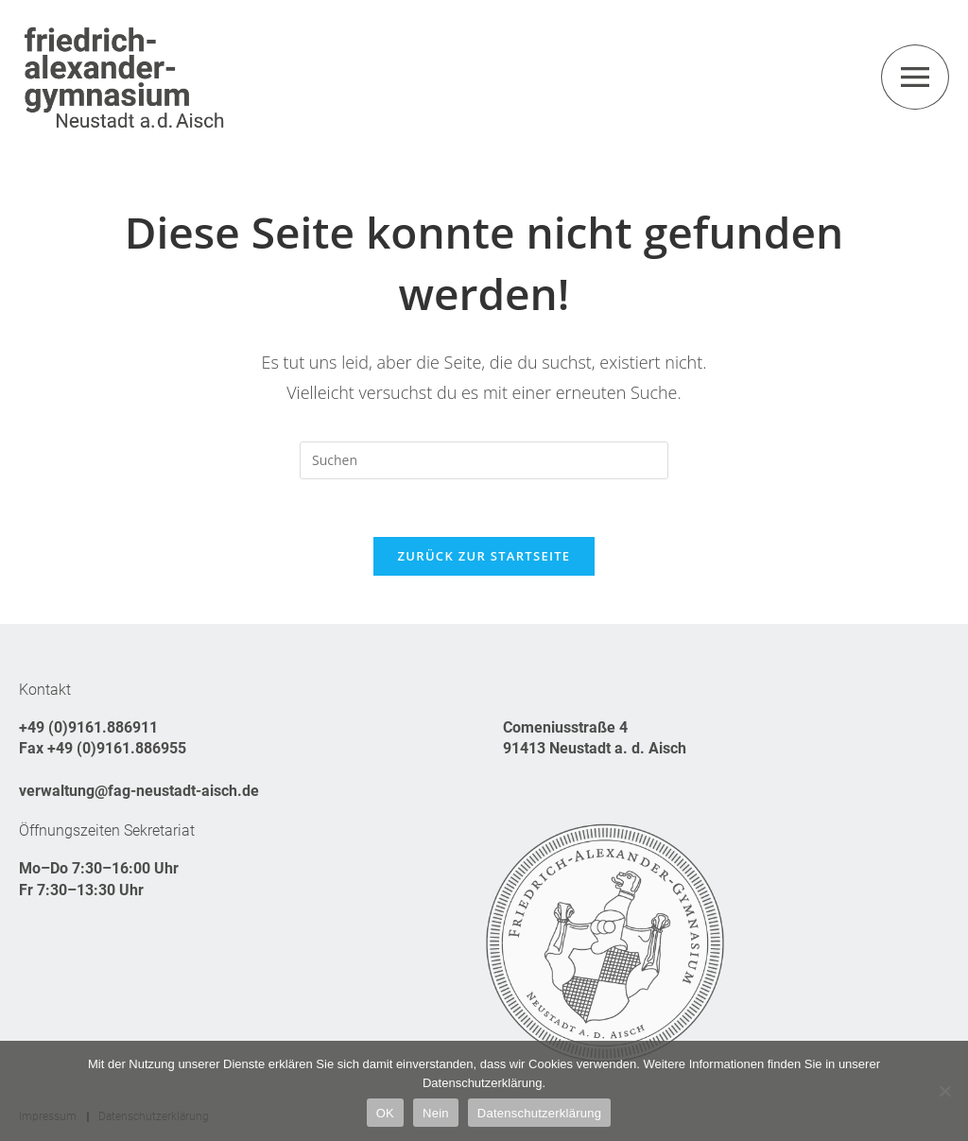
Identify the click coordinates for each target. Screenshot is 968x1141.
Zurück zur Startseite (484, 555)
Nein (436, 1113)
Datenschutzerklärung (539, 1113)
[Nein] (944, 1090)
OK (385, 1113)
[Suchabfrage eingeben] (484, 460)
